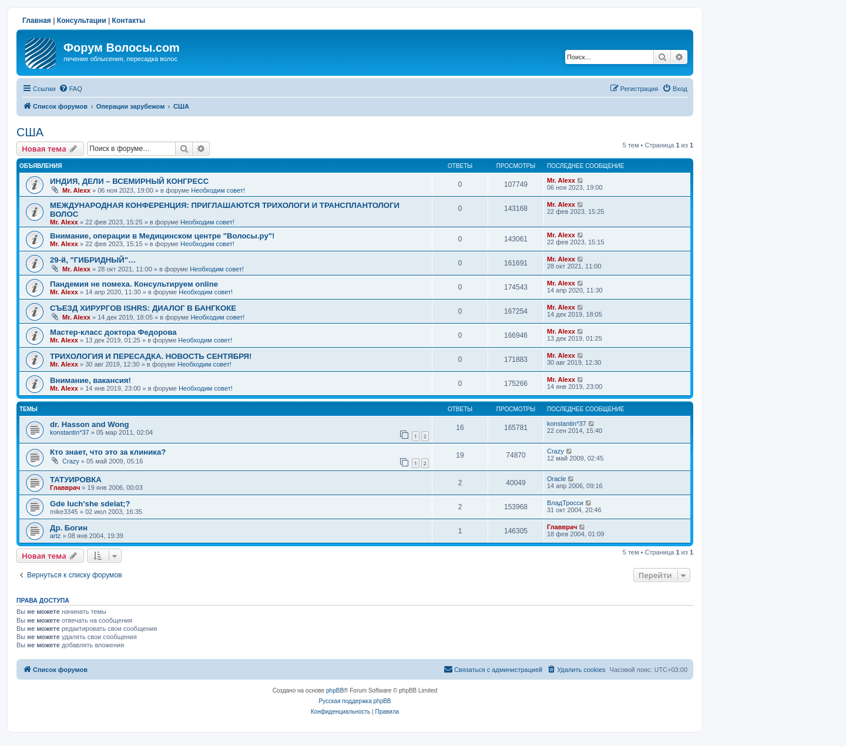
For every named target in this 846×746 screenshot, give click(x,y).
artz (55, 535)
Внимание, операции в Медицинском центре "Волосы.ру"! (162, 235)
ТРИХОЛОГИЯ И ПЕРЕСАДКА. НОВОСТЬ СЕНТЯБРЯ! (150, 356)
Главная (36, 20)
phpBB (335, 690)
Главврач (65, 487)
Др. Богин (69, 527)
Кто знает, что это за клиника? (108, 452)
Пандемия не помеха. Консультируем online (134, 284)
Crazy (70, 461)
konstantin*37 (69, 432)
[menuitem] (70, 89)
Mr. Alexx (76, 190)
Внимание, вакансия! (90, 380)
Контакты (129, 20)
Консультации (81, 20)
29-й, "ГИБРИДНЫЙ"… (93, 260)
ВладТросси (565, 502)
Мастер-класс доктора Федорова (113, 332)
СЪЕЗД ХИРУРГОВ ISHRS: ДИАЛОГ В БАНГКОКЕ (143, 308)
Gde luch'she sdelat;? (90, 503)
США (29, 132)
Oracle (556, 478)
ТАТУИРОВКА (76, 479)
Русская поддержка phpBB (354, 701)
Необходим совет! (218, 190)
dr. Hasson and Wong (89, 424)
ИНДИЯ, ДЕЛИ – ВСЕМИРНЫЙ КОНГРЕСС (129, 181)
